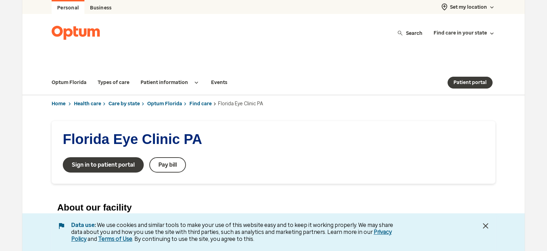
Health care (87, 90)
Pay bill (167, 150)
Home (59, 90)
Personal (68, 8)
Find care (200, 90)
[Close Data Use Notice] (485, 226)
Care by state (124, 90)
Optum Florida (164, 90)
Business (101, 8)
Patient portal (470, 68)
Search (409, 33)
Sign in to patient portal (103, 150)
